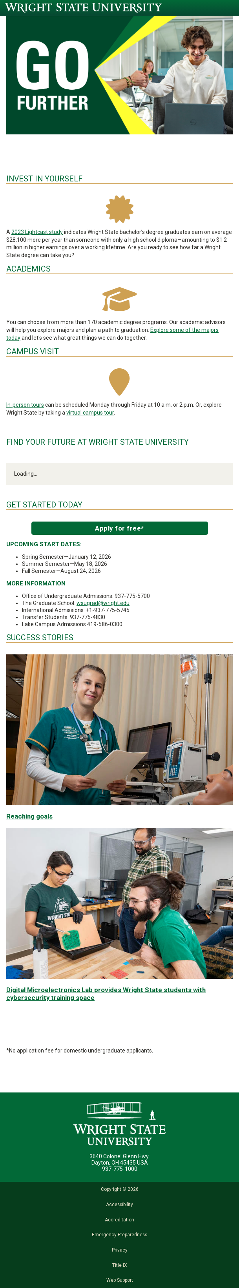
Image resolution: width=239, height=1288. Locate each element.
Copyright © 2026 (120, 1189)
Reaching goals (29, 816)
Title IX (119, 1265)
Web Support (119, 1280)
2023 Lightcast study (37, 232)
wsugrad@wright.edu (103, 603)
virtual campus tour (90, 412)
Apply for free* (119, 528)
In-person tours (25, 405)
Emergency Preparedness (119, 1234)
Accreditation (119, 1220)
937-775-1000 (119, 1169)
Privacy (120, 1250)
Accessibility (119, 1204)
